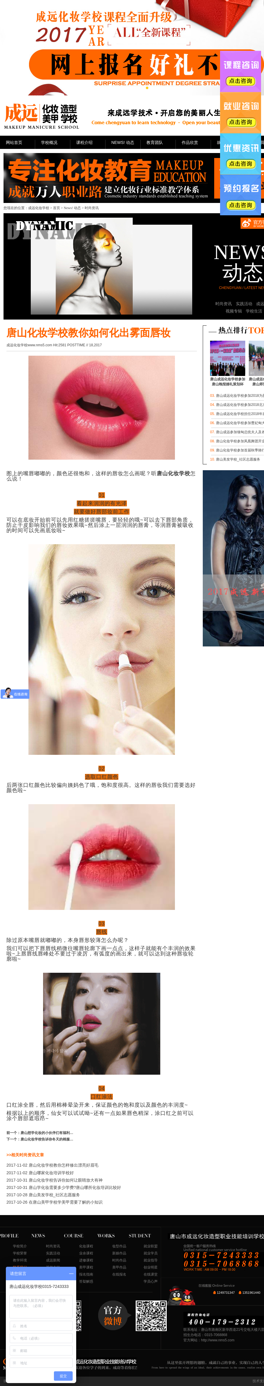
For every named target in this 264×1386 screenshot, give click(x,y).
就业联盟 (151, 1246)
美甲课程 (86, 1267)
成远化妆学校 (38, 208)
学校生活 (254, 311)
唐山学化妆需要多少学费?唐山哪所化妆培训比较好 (63, 1187)
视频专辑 (234, 311)
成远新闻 (53, 1260)
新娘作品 (119, 1253)
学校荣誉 (20, 1253)
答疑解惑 (86, 1281)
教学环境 (20, 1260)
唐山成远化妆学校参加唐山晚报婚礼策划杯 (227, 380)
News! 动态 (72, 208)
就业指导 (151, 1260)
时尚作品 (119, 1260)
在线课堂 (151, 1274)
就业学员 (151, 1253)
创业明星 (151, 1267)
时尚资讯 (223, 303)
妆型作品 (119, 1246)
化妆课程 (86, 1246)
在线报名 (119, 1274)
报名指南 (86, 1274)
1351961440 (251, 1292)
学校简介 (20, 1246)
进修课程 (86, 1260)
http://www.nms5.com (217, 1340)
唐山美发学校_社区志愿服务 (43, 1194)
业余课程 (86, 1253)
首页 (56, 208)
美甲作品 (119, 1267)
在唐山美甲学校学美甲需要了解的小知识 (54, 1202)
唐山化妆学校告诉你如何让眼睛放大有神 (54, 1180)
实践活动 (244, 303)
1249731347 (226, 1292)
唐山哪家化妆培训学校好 (40, 1172)
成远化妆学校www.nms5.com (29, 345)
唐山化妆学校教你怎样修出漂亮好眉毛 (52, 1165)
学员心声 (151, 1281)
